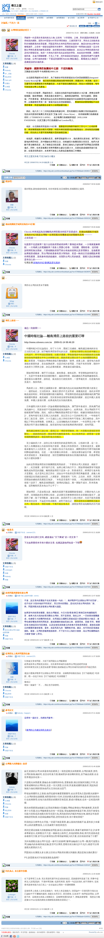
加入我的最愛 (33, 11)
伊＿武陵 (8, 74)
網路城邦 (99, 2)
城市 (7, 14)
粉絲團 (6, 936)
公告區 (71, 18)
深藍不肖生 (9, 567)
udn (3, 14)
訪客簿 (81, 18)
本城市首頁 (9, 18)
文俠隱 (18, 9)
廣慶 (6, 67)
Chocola (31, 9)
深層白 (7, 83)
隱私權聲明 (51, 932)
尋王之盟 (16, 5)
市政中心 (93, 18)
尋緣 (6, 580)
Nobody (8, 70)
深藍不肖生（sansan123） (26, 532)
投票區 (40, 18)
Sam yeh (8, 80)
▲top (101, 928)
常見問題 (24, 932)
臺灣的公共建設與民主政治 (38, 730)
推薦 (98, 33)
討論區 (21, 18)
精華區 (30, 18)
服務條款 (32, 932)
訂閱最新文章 (43, 11)
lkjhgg (12, 301)
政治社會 (13, 14)
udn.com (100, 932)
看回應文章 (72, 26)
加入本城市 (15, 11)
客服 (58, 932)
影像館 (49, 18)
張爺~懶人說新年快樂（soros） (28, 596)
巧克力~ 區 (14, 23)
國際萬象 (21, 14)
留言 (7, 58)
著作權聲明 (41, 932)
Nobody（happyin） (24, 713)
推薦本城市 (24, 11)
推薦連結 (60, 18)
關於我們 (16, 932)
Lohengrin (8, 570)
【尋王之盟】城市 (31, 14)
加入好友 (14, 58)
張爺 (6, 261)
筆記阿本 (8, 77)
